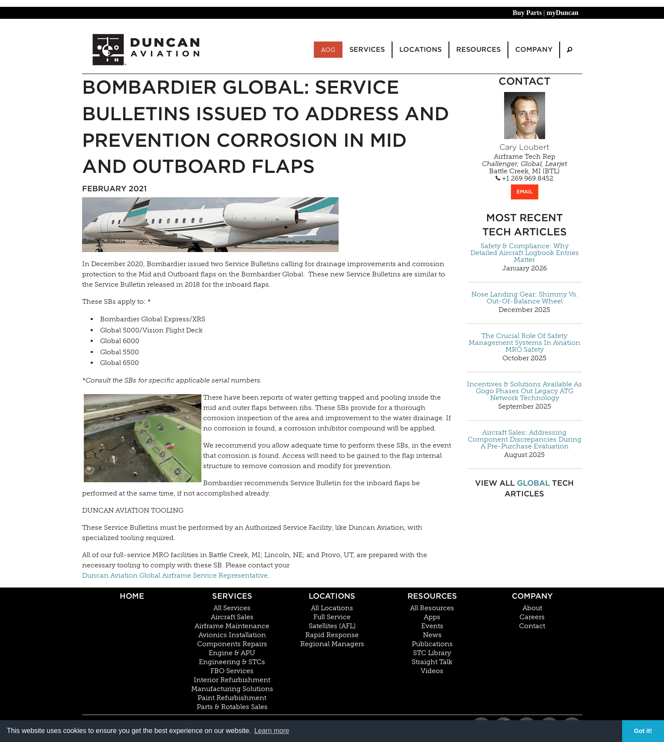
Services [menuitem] (367, 49)
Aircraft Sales (232, 617)
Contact (532, 626)
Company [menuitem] (533, 49)
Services (232, 595)
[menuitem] (569, 50)
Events (432, 626)
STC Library (432, 653)
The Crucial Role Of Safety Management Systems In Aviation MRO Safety (524, 342)
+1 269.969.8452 (524, 178)
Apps (432, 617)
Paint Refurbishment (232, 698)
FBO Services (232, 671)
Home (132, 595)
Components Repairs (232, 644)
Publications (432, 644)
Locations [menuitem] (420, 49)
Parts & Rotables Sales (232, 706)
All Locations (332, 608)
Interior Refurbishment (232, 680)
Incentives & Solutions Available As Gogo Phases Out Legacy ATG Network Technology (524, 391)
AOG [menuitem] (328, 49)
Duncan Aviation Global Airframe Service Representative (175, 575)
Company (532, 595)
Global (533, 482)
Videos (432, 671)
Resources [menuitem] (478, 49)
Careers (532, 617)
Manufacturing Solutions (232, 689)
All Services (232, 608)
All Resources (432, 608)
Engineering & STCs (232, 662)
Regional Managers (332, 644)
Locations (332, 595)
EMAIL (524, 191)
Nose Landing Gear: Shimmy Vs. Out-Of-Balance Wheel (524, 298)
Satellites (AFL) (332, 626)
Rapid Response (332, 635)
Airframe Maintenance (232, 626)
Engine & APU (232, 653)
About (532, 608)
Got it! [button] (643, 730)
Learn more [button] (271, 730)
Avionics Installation (232, 635)
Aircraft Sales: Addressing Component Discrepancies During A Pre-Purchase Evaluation (524, 439)
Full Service (332, 617)
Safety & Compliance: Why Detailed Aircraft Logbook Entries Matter (524, 253)
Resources (432, 595)
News (432, 635)
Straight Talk (432, 662)
